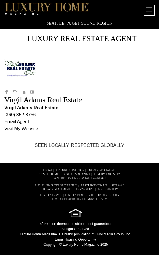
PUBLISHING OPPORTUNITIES (56, 185)
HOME (47, 170)
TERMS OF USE (84, 189)
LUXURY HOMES (51, 195)
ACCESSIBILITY (108, 189)
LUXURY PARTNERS (107, 174)
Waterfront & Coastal (71, 178)
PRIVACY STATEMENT (56, 189)
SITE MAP (117, 185)
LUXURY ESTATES (107, 195)
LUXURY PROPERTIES (66, 199)
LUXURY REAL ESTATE (79, 195)
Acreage (99, 178)
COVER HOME (48, 174)
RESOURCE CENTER (94, 185)
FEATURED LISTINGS (70, 170)
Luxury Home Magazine (38, 234)
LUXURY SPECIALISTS (102, 170)
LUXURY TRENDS (95, 199)
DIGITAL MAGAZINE (76, 174)
